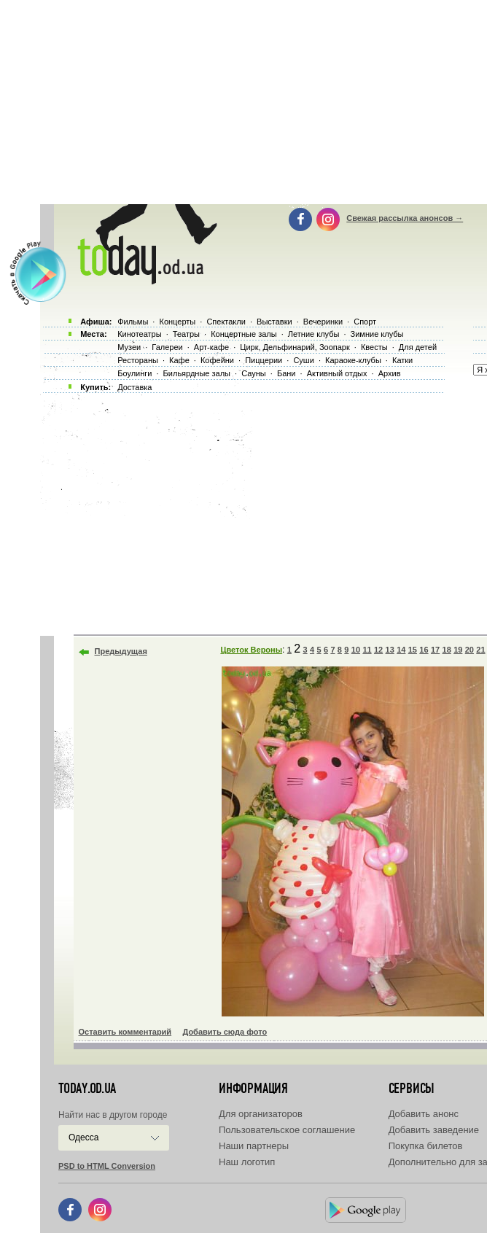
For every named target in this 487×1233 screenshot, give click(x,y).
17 (435, 649)
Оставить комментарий (125, 1031)
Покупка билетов (426, 1145)
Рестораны (137, 360)
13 (390, 649)
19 (457, 649)
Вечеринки (323, 321)
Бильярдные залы (196, 373)
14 (401, 649)
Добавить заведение (434, 1129)
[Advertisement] (263, 510)
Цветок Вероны (251, 649)
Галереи (167, 347)
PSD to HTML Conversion (106, 1166)
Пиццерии (263, 360)
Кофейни (217, 360)
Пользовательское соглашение (287, 1129)
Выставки (274, 321)
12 (378, 649)
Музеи (129, 347)
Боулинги (134, 373)
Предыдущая (121, 651)
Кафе (179, 360)
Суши (303, 360)
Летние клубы (314, 334)
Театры (186, 334)
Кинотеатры (139, 334)
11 (366, 649)
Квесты (374, 347)
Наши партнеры (254, 1145)
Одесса (83, 1137)
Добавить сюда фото (224, 1031)
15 (412, 649)
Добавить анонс (424, 1113)
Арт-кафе (211, 347)
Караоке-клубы (353, 360)
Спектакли (226, 321)
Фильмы (132, 321)
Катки (402, 360)
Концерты (177, 321)
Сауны (253, 373)
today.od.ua (87, 1089)
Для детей (418, 347)
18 (447, 649)
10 (355, 649)
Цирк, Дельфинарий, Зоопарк (294, 347)
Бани (286, 373)
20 (469, 649)
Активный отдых (337, 373)
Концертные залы (243, 334)
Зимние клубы (377, 334)
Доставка (134, 387)
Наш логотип (247, 1161)
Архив (389, 373)
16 (423, 649)
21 (480, 649)
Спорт (365, 321)
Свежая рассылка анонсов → (404, 218)
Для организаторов (261, 1113)
